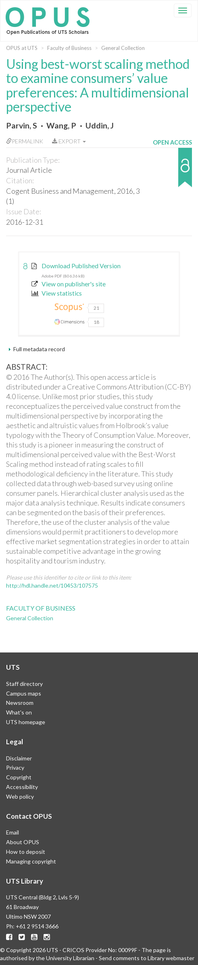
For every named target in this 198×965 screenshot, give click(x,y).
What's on (19, 712)
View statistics (56, 293)
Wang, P (61, 125)
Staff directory (24, 683)
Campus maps (23, 693)
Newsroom (19, 702)
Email (12, 832)
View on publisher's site (68, 284)
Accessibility (22, 786)
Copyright (18, 777)
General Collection (123, 48)
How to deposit (25, 851)
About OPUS (22, 842)
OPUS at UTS (22, 48)
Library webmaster (171, 958)
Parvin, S (21, 125)
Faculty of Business (69, 48)
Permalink (24, 141)
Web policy (20, 796)
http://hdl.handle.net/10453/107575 (52, 585)
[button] (172, 171)
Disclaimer (19, 758)
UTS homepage (25, 722)
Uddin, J (99, 125)
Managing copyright (31, 861)
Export (69, 141)
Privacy (15, 767)
